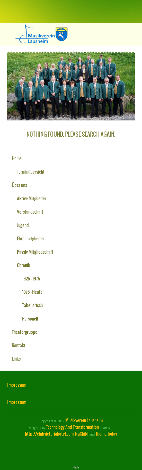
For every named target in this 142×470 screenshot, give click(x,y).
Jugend (23, 225)
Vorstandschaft (30, 212)
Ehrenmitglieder (30, 238)
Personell (30, 318)
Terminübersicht (31, 171)
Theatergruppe (24, 332)
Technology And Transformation (72, 427)
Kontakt (18, 345)
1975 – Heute (32, 292)
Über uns (19, 185)
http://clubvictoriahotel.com (49, 433)
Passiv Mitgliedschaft (35, 252)
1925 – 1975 (31, 278)
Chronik (23, 265)
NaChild (81, 433)
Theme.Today (106, 433)
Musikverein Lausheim (84, 420)
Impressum (16, 385)
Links (16, 358)
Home (17, 158)
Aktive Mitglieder (31, 198)
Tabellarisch (32, 305)
